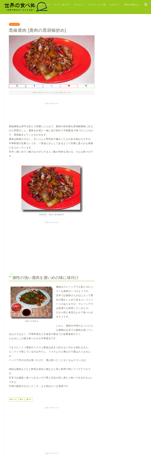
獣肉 (30, 399)
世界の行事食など (131, 5)
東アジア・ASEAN (42, 5)
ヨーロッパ (79, 5)
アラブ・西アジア (62, 5)
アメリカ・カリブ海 (96, 5)
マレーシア (14, 24)
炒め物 (14, 399)
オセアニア (114, 5)
